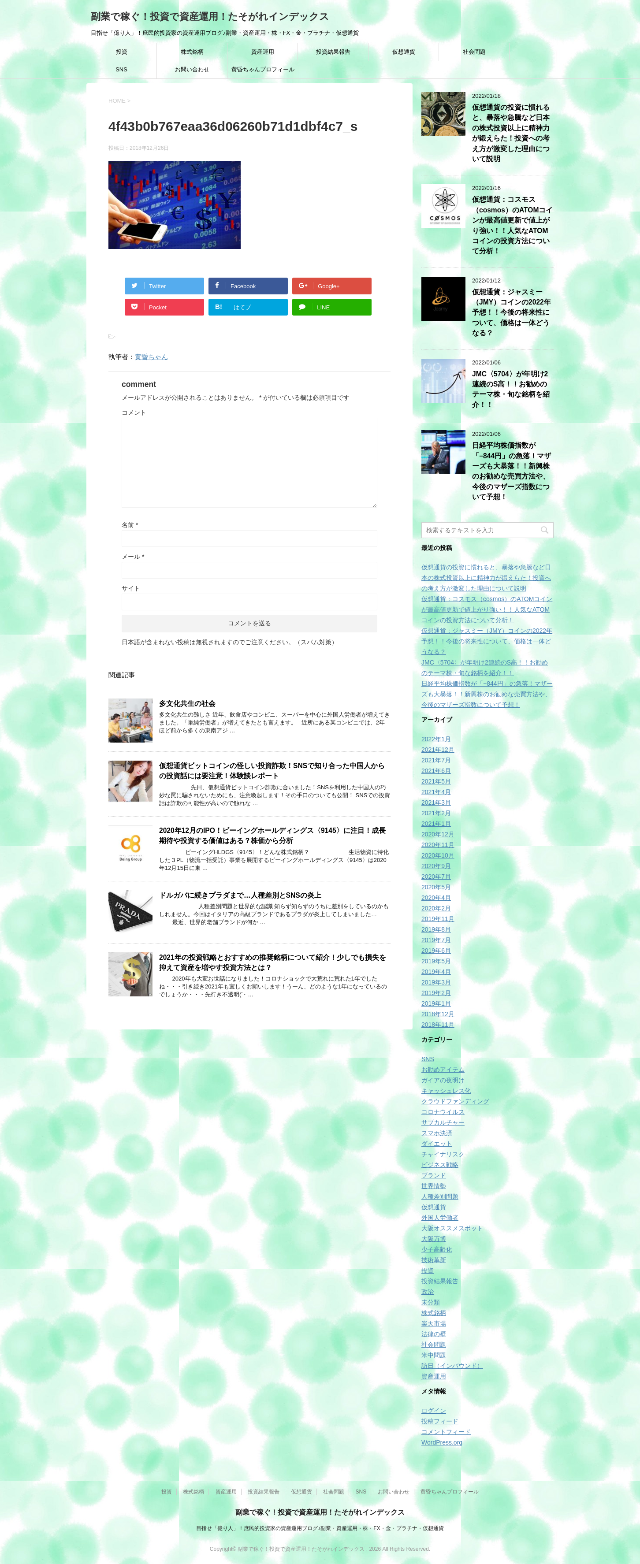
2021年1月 (436, 823)
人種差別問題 (439, 1196)
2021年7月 (436, 760)
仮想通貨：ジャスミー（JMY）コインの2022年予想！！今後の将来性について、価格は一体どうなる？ (511, 312)
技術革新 (433, 1259)
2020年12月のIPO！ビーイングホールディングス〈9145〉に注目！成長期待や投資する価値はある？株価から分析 (272, 835)
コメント (134, 412)
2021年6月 (436, 770)
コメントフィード (446, 1431)
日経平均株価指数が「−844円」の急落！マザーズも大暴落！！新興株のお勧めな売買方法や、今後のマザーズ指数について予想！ (511, 471)
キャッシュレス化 (446, 1090)
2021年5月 (436, 781)
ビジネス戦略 (439, 1164)
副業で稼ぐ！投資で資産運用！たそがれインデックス (210, 16)
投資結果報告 (333, 51)
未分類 (430, 1302)
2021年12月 (437, 749)
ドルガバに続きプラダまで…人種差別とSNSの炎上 (240, 895)
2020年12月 (437, 834)
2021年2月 (436, 813)
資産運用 (262, 51)
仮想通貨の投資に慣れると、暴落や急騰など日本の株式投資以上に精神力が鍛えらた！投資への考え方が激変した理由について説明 (511, 133)
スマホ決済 (436, 1133)
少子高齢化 (436, 1249)
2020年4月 (436, 897)
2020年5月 (436, 887)
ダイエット (436, 1143)
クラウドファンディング (455, 1101)
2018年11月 (437, 1024)
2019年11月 (437, 918)
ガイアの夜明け (443, 1080)
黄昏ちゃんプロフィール (262, 69)
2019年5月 (436, 961)
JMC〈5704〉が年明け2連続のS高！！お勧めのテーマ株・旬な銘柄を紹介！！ (511, 389)
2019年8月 (436, 929)
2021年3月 (436, 802)
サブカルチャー (443, 1122)
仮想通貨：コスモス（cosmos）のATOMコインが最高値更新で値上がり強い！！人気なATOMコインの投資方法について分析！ (486, 609)
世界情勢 (433, 1185)
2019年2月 (436, 992)
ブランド (433, 1175)
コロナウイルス (443, 1111)
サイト (131, 588)
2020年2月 (436, 908)
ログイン (433, 1410)
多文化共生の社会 (187, 703)
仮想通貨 (403, 51)
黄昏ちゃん (151, 356)
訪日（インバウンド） (452, 1365)
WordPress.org (441, 1442)
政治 (427, 1291)
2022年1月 (436, 739)
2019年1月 (436, 1003)
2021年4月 (436, 791)
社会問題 (474, 51)
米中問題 (433, 1355)
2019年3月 (436, 982)
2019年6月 (436, 950)
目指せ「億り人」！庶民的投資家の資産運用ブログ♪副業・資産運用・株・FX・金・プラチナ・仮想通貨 (319, 1528)
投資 (121, 51)
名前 (130, 524)
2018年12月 (437, 1014)
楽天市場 (433, 1323)
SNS (121, 69)
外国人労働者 (439, 1217)
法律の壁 (433, 1333)
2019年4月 (436, 971)
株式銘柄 (192, 51)
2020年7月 (436, 876)
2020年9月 (436, 865)
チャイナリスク (443, 1154)
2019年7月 (436, 940)
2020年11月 (437, 844)
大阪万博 (433, 1238)
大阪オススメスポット (452, 1228)
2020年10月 (437, 855)
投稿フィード (439, 1421)
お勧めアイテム (443, 1069)
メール (133, 556)
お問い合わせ (192, 69)
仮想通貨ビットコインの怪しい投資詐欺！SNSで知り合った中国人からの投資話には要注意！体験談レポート (272, 771)
